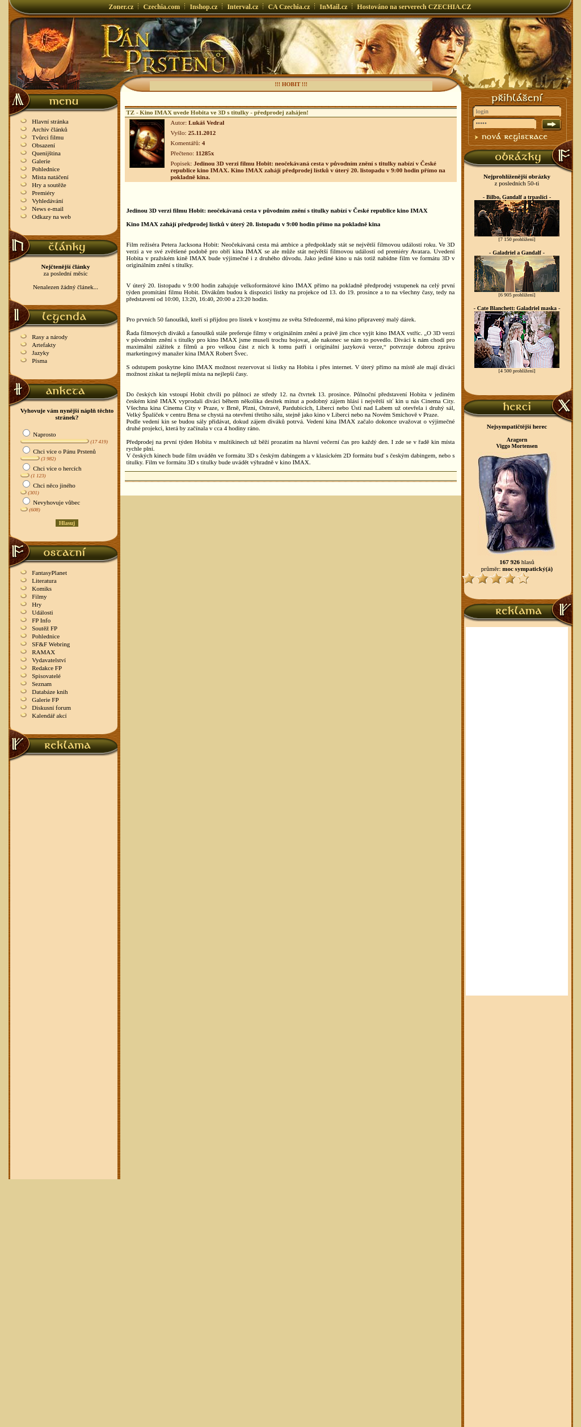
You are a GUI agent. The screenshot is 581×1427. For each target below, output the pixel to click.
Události (42, 612)
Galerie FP (45, 699)
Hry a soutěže (49, 184)
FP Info (41, 620)
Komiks (42, 588)
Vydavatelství (49, 660)
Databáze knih (50, 691)
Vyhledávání (47, 200)
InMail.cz (333, 7)
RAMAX (43, 652)
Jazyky (40, 352)
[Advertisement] (64, 931)
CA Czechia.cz (289, 7)
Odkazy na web (51, 216)
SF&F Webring (51, 644)
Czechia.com (161, 7)
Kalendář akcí (49, 715)
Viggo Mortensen (516, 446)
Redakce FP (47, 667)
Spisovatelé (46, 675)
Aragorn (517, 440)
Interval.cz (242, 7)
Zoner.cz (121, 7)
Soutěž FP (44, 628)
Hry (36, 604)
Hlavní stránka (50, 121)
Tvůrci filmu (48, 137)
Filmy (39, 596)
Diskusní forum (51, 707)
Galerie (41, 161)
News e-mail (48, 208)
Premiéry (43, 192)
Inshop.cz (203, 7)
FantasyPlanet (49, 572)
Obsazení (43, 145)
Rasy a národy (50, 336)
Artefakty (44, 344)
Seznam (42, 683)
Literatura (44, 580)
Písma (39, 360)
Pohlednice (46, 169)
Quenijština (46, 153)
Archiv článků (50, 129)
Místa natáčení (50, 176)
